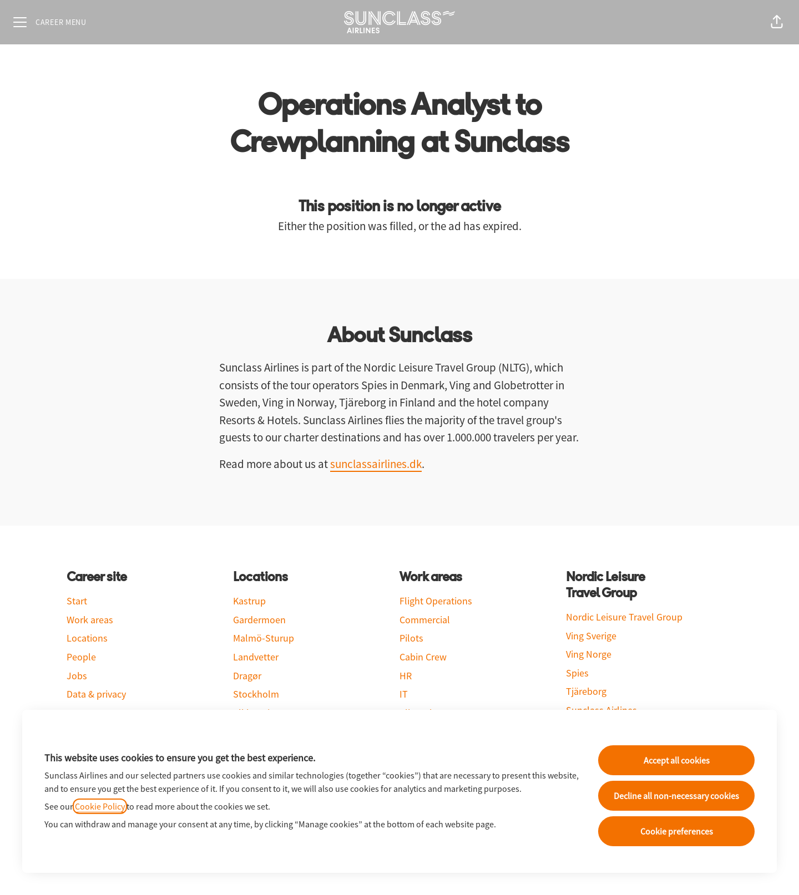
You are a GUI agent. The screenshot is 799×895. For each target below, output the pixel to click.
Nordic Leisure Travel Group (624, 617)
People (81, 656)
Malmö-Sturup (263, 638)
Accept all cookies (677, 760)
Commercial (425, 619)
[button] (776, 22)
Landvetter (256, 656)
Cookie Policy (100, 806)
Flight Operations (436, 600)
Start (77, 600)
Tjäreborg (586, 691)
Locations (87, 638)
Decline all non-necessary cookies (676, 795)
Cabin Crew (423, 656)
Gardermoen (259, 619)
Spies (577, 673)
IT (404, 694)
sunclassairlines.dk (376, 463)
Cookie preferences (676, 831)
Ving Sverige (591, 635)
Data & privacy (96, 694)
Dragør (247, 675)
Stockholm (256, 694)
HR (406, 675)
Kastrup (249, 600)
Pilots (411, 638)
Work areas (90, 619)
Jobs (77, 675)
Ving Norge (588, 654)
